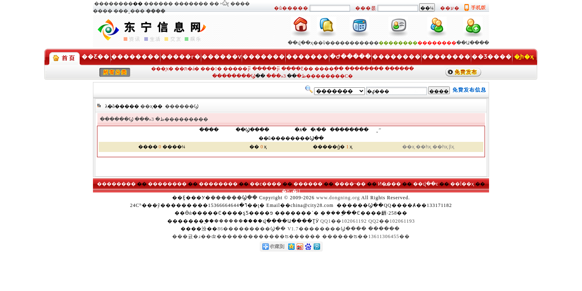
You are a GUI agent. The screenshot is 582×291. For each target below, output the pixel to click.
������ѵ (221, 57)
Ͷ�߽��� (389, 184)
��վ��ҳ (300, 43)
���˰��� (129, 11)
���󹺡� (210, 69)
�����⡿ (237, 69)
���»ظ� (149, 119)
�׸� (214, 3)
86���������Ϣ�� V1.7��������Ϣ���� (292, 229)
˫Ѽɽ (224, 3)
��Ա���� (472, 43)
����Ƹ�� (297, 69)
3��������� (180, 119)
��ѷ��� (326, 43)
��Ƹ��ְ (96, 57)
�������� (113, 3)
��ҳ (146, 106)
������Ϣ (181, 106)
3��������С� (318, 76)
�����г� (180, 57)
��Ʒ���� (492, 57)
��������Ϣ (233, 76)
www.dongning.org (338, 197)
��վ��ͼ (425, 184)
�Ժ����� (350, 57)
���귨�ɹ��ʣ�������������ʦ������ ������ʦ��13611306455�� (291, 236)
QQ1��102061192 (344, 221)
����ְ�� (329, 69)
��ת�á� (187, 69)
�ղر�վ (291, 191)
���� (240, 3)
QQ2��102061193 (392, 221)
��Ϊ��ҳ (462, 184)
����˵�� (350, 184)
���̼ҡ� (162, 69)
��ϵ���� (265, 184)
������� (191, 3)
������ (158, 3)
